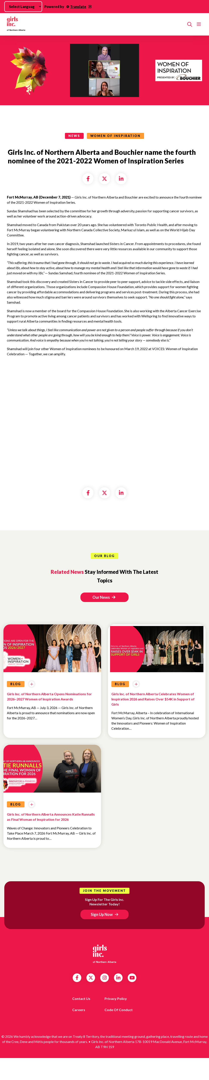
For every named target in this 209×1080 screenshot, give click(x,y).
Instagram (104, 977)
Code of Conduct (118, 1010)
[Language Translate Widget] (23, 6)
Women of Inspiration (115, 136)
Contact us (81, 998)
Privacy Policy (115, 998)
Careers (78, 1010)
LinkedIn (118, 977)
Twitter (90, 977)
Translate (78, 7)
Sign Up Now (102, 914)
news (74, 136)
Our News (103, 597)
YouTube (132, 977)
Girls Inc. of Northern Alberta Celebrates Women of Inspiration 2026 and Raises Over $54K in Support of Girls (153, 699)
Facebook (77, 977)
